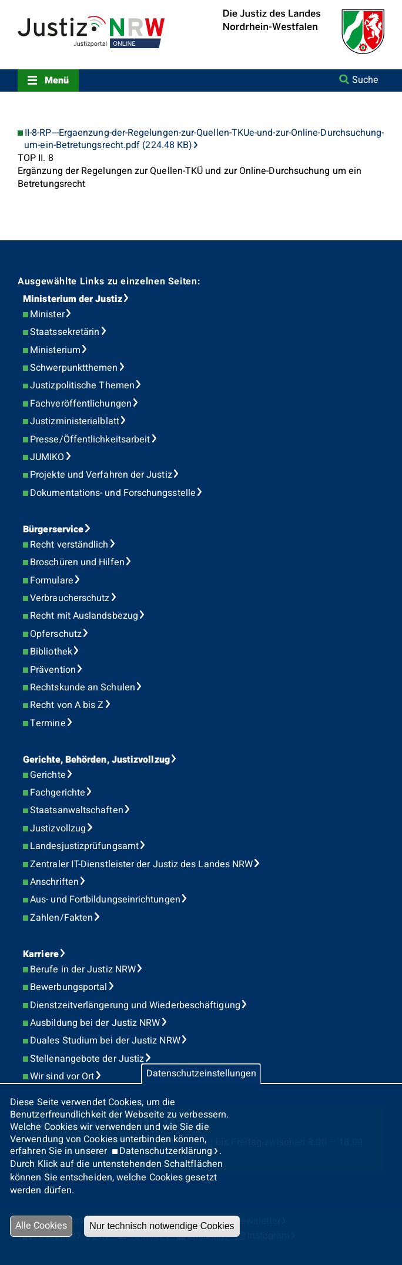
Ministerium (55, 350)
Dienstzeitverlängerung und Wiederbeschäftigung (135, 1005)
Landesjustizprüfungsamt (84, 846)
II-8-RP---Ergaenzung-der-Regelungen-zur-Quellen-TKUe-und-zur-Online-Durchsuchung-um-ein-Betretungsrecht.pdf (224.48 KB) (204, 139)
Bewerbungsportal (68, 987)
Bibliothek (51, 652)
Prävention (53, 670)
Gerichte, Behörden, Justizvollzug (96, 760)
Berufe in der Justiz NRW (83, 969)
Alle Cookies (41, 1226)
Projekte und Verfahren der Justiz (101, 475)
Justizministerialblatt (74, 421)
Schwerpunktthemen (74, 368)
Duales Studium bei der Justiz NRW (105, 1041)
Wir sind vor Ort (62, 1076)
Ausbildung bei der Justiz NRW (95, 1023)
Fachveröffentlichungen (81, 404)
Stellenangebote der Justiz (87, 1059)
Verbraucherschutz (69, 598)
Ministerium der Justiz (72, 299)
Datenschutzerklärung (166, 1151)
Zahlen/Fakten (61, 918)
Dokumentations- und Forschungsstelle (113, 493)
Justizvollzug (58, 828)
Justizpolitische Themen (82, 385)
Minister (47, 314)
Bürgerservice (53, 529)
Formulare (51, 580)
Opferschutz (56, 634)
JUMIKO (47, 457)
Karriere (41, 954)
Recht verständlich (69, 545)
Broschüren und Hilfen (77, 562)
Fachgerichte (57, 793)
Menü (57, 80)
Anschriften (54, 882)
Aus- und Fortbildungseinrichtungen (105, 899)
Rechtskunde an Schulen (82, 687)
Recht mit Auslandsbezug (84, 616)
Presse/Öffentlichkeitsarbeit (90, 439)
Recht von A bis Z (66, 705)
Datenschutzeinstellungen (201, 1074)
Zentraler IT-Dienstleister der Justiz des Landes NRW (141, 864)
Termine (48, 723)
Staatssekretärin (64, 332)
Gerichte (48, 775)
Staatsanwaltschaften (76, 810)
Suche (365, 80)
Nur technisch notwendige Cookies (161, 1226)
